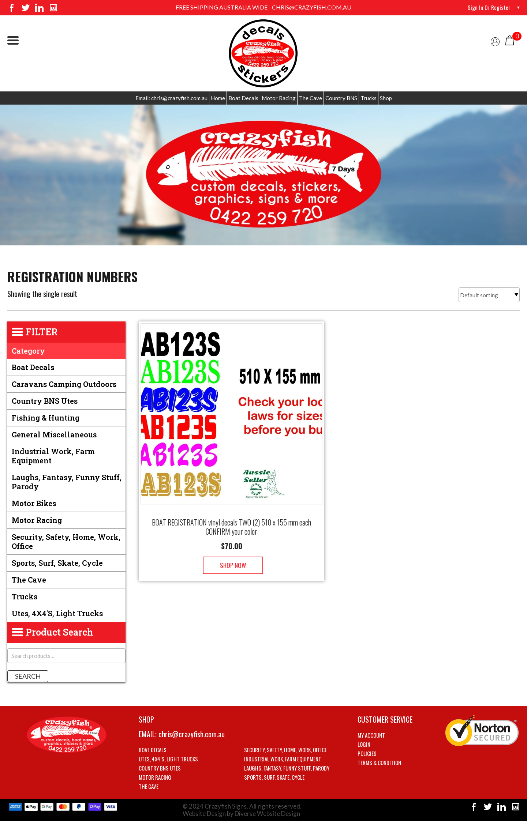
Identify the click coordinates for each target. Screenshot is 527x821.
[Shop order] (489, 294)
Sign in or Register (489, 7)
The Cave (310, 98)
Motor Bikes (34, 503)
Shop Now (231, 557)
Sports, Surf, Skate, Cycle (57, 563)
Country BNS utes (45, 401)
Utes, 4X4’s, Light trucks (168, 758)
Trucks (368, 98)
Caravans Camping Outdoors (64, 384)
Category (28, 350)
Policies (367, 753)
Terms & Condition (379, 762)
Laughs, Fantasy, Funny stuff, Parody (67, 481)
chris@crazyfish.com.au (191, 733)
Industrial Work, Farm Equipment (53, 456)
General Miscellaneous (54, 434)
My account (371, 735)
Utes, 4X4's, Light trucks (57, 613)
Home (218, 98)
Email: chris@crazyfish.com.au (171, 98)
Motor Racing (279, 98)
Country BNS (341, 98)
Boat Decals (243, 98)
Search (28, 676)
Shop (386, 98)
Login (364, 744)
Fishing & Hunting (45, 417)
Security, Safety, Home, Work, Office (66, 541)
